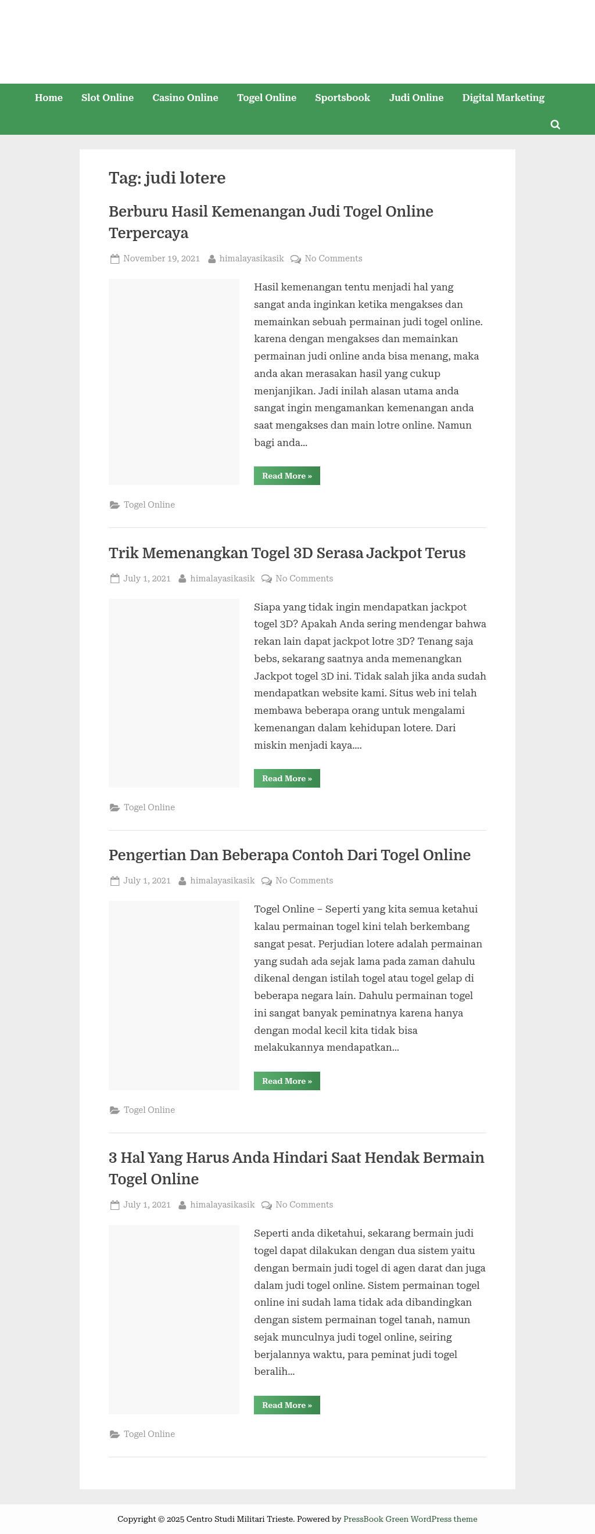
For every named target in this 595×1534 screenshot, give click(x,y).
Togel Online (266, 97)
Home (49, 97)
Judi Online (416, 97)
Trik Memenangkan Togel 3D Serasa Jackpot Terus (287, 553)
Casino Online (185, 97)
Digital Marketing (503, 97)
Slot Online (107, 97)
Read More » (291, 477)
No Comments (333, 259)
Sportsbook (342, 97)
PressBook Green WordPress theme (410, 1519)
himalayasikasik (252, 258)
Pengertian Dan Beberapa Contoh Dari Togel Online (290, 855)
